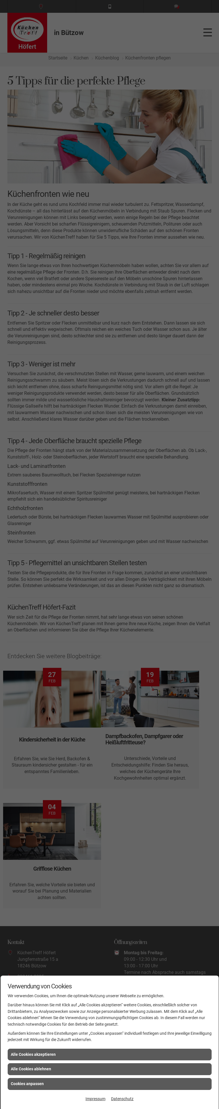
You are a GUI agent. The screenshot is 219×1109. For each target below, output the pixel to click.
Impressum (95, 1098)
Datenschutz (122, 1098)
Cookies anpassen (27, 1083)
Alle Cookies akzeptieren (33, 1054)
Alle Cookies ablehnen (31, 1069)
